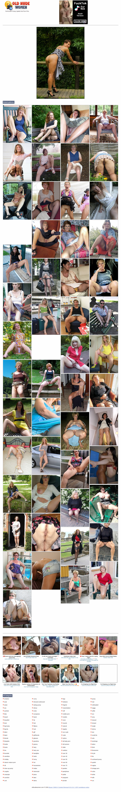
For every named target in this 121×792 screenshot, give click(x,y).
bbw (5, 714)
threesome (94, 750)
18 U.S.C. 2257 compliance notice (79, 787)
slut (92, 732)
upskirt (93, 762)
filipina (34, 726)
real (92, 702)
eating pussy (36, 705)
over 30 (64, 753)
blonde (5, 738)
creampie (6, 774)
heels (34, 756)
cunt (5, 780)
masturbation (65, 708)
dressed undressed (38, 702)
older (63, 747)
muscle (64, 723)
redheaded (94, 705)
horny (34, 759)
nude (63, 735)
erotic (34, 711)
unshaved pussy (96, 759)
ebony (34, 708)
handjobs (35, 753)
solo (92, 738)
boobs (5, 744)
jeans (34, 774)
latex (34, 777)
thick (92, 747)
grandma (35, 741)
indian (34, 768)
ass (4, 708)
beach (5, 717)
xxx (92, 780)
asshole (6, 711)
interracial (35, 771)
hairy (34, 747)
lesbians (64, 702)
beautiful (6, 720)
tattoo (92, 744)
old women (65, 744)
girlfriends (35, 735)
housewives (36, 765)
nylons (64, 738)
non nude (64, 732)
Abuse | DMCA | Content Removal (59, 787)
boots (5, 747)
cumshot (6, 777)
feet (34, 723)
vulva (92, 771)
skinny (93, 729)
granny (35, 744)
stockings (94, 741)
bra (4, 750)
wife (92, 777)
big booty (6, 726)
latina (34, 780)
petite (63, 774)
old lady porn (65, 741)
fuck (34, 729)
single (92, 726)
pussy (92, 699)
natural (64, 726)
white (92, 774)
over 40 (64, 756)
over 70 (64, 765)
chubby (6, 759)
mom (63, 720)
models (64, 717)
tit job (92, 753)
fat (33, 720)
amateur (6, 699)
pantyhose (65, 771)
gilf (33, 732)
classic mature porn (9, 762)
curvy (34, 699)
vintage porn (94, 768)
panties (64, 768)
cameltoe (6, 756)
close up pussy (8, 768)
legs (63, 699)
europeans (36, 714)
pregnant (64, 777)
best (5, 723)
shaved (93, 720)
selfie (92, 711)
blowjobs (6, 741)
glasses (35, 738)
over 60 (64, 762)
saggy (93, 708)
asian (5, 705)
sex (92, 714)
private (64, 780)
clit (4, 765)
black (5, 735)
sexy (92, 717)
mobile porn (65, 714)
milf (63, 711)
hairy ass (35, 750)
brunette (6, 753)
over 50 (64, 759)
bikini (5, 732)
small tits (93, 735)
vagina (93, 765)
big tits (5, 729)
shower (93, 723)
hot (33, 762)
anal (5, 702)
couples (6, 771)
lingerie (64, 705)
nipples (64, 729)
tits (92, 756)
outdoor (64, 750)
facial (34, 717)
